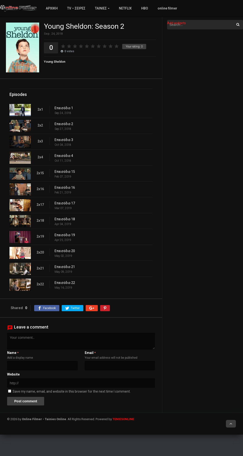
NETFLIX (125, 8)
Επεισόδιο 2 (64, 124)
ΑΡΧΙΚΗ (52, 8)
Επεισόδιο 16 (65, 187)
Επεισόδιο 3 (64, 140)
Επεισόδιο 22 (65, 283)
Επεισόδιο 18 (65, 219)
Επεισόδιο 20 (65, 251)
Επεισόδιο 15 (65, 172)
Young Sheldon (54, 61)
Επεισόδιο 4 (64, 156)
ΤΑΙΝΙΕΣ (101, 8)
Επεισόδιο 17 (65, 203)
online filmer (167, 8)
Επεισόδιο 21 (65, 267)
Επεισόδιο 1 (64, 108)
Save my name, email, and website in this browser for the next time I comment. (72, 391)
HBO (144, 8)
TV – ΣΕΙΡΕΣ (76, 8)
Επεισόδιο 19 (65, 235)
